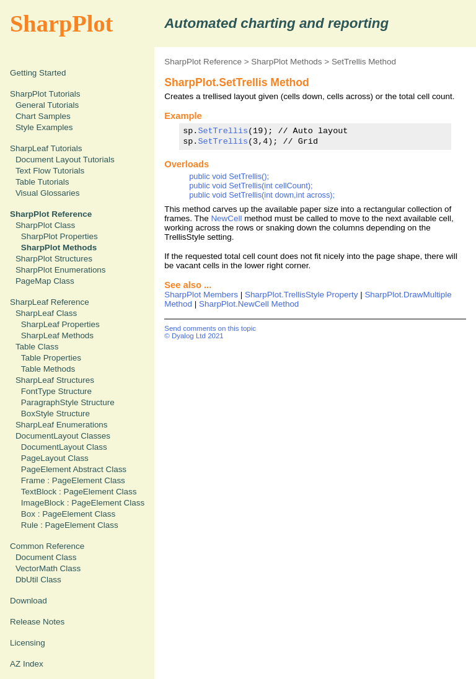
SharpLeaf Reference (49, 302)
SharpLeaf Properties (60, 324)
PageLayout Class (55, 458)
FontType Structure (56, 391)
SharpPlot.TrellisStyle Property (301, 294)
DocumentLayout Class (64, 447)
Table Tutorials (42, 181)
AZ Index (26, 663)
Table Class (36, 346)
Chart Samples (43, 116)
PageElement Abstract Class (73, 469)
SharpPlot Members (201, 294)
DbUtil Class (38, 579)
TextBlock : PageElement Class (79, 491)
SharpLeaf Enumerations (61, 424)
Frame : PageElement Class (73, 480)
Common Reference (47, 546)
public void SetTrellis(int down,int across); (262, 194)
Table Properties (51, 357)
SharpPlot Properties (59, 236)
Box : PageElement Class (68, 514)
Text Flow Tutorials (49, 170)
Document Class (46, 557)
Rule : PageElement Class (69, 525)
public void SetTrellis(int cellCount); (250, 185)
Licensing (27, 642)
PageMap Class (44, 281)
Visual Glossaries (47, 193)
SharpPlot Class (45, 225)
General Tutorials (47, 105)
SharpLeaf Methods (57, 335)
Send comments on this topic (210, 328)
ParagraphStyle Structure (68, 402)
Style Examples (44, 127)
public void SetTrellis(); (229, 176)
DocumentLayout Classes (62, 435)
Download (28, 600)
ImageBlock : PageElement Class (82, 502)
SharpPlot (61, 24)
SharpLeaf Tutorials (46, 148)
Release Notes (37, 621)
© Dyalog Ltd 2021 (194, 336)
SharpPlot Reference (203, 61)
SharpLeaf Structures (54, 380)
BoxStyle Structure (55, 413)
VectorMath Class (48, 568)
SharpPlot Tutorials (45, 94)
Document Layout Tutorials (65, 159)
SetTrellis (223, 130)
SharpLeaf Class (46, 313)
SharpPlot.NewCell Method (249, 304)
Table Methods (48, 369)
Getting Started (38, 72)
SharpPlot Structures (53, 258)
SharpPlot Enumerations (60, 269)
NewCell (226, 218)
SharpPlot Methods (286, 61)
